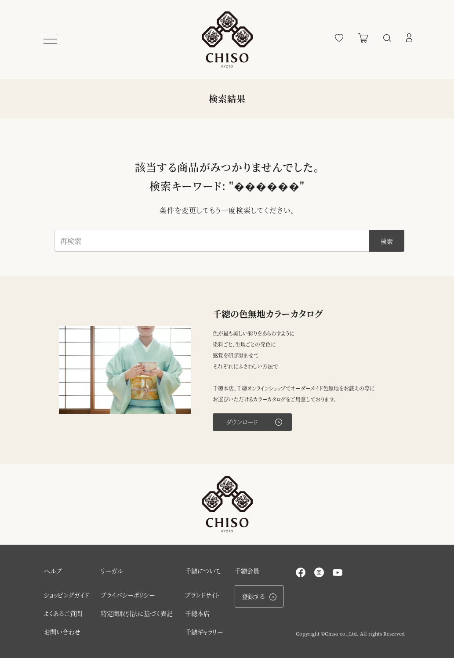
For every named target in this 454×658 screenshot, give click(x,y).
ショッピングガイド (66, 594)
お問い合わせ (62, 631)
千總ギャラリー (204, 631)
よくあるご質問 (63, 613)
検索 (387, 241)
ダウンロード (254, 421)
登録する (259, 596)
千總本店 (197, 613)
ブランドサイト (202, 594)
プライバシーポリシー (128, 594)
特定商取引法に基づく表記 (137, 613)
